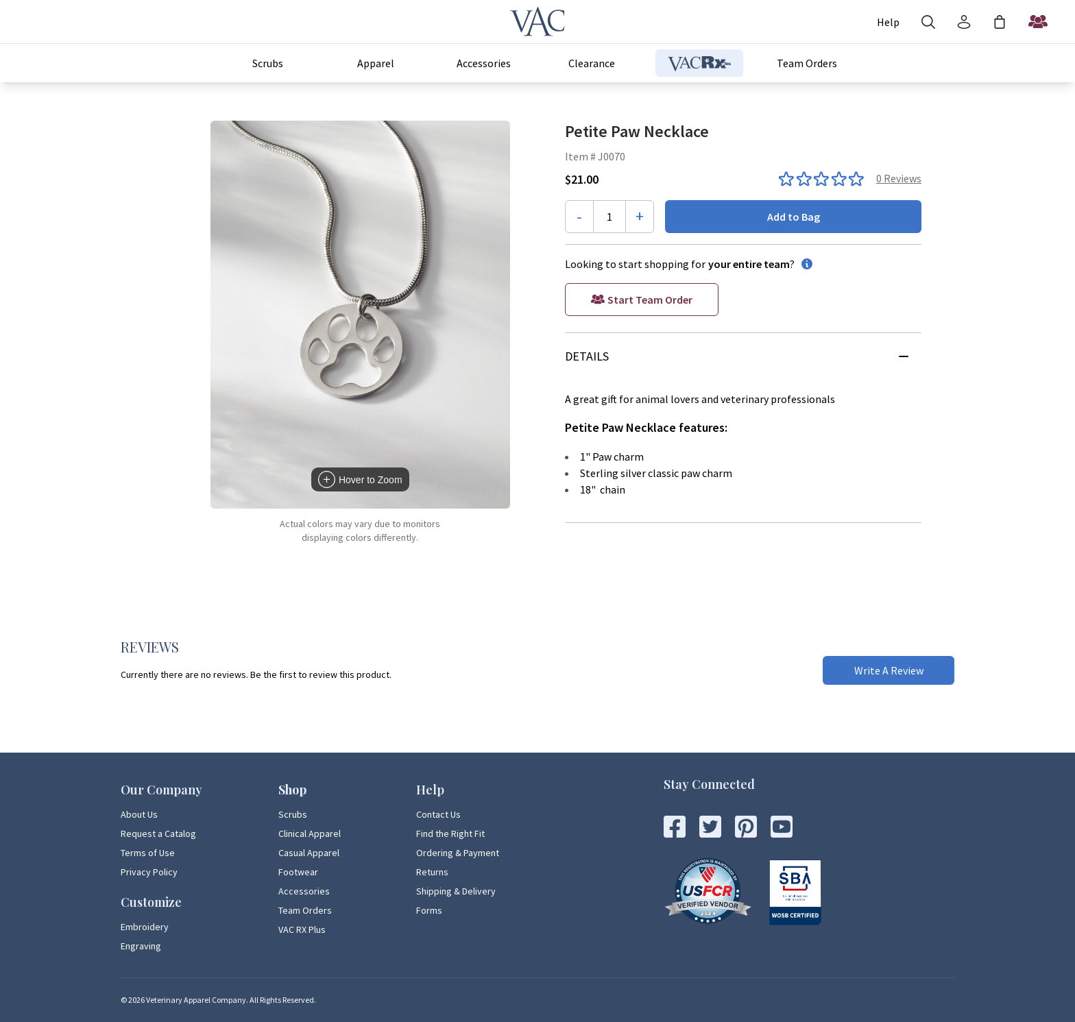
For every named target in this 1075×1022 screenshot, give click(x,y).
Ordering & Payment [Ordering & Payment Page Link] (457, 853)
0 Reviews (898, 178)
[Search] (928, 22)
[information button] (804, 264)
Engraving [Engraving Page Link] (141, 946)
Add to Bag (793, 216)
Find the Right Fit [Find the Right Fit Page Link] (450, 833)
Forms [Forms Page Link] (429, 910)
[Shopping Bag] (999, 22)
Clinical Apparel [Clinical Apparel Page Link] (309, 833)
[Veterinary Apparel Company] (537, 21)
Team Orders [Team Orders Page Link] (305, 910)
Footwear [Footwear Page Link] (298, 872)
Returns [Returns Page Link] (432, 872)
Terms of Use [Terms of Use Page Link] (148, 853)
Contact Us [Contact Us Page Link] (438, 814)
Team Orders (807, 63)
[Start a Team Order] (1038, 22)
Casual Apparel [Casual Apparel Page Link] (308, 853)
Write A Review (888, 670)
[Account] (888, 22)
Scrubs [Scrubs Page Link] (292, 814)
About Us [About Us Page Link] (139, 814)
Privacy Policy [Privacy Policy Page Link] (149, 872)
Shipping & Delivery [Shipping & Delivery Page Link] (456, 891)
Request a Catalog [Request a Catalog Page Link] (158, 833)
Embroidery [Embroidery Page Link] (145, 927)
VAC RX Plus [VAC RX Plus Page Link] (302, 929)
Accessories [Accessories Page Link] (304, 891)
